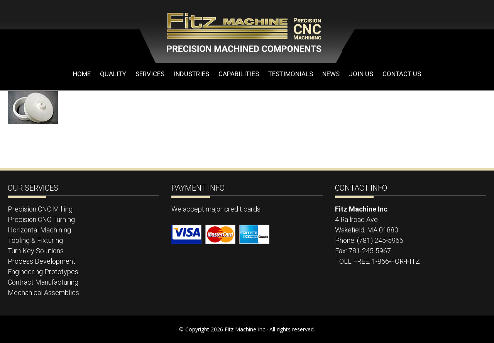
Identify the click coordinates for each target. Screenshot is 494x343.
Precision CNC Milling (40, 209)
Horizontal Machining (39, 230)
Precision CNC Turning (41, 219)
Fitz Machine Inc (231, 31)
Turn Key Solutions (36, 251)
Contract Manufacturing (43, 282)
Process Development (41, 261)
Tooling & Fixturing (35, 240)
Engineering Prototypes (43, 272)
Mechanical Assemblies (43, 292)
